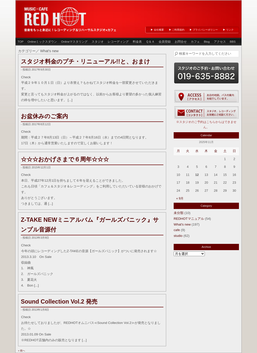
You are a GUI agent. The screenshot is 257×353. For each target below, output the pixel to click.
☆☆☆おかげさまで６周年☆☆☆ (65, 159)
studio (178, 236)
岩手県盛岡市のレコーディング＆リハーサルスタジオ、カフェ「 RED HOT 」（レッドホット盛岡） (55, 16)
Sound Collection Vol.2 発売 (59, 301)
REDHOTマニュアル (189, 219)
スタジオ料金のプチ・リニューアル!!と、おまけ (85, 61)
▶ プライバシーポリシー (203, 29)
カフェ (195, 41)
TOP (21, 41)
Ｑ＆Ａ (150, 41)
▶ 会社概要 (157, 29)
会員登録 (165, 41)
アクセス (220, 41)
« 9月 (179, 198)
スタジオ (98, 41)
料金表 (137, 41)
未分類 (178, 213)
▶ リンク (228, 29)
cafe (177, 230)
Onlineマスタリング (74, 41)
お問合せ (181, 41)
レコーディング (118, 41)
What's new (182, 224)
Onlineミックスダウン (42, 41)
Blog (207, 41)
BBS (233, 41)
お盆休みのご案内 (44, 116)
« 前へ (21, 350)
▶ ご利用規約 (177, 29)
